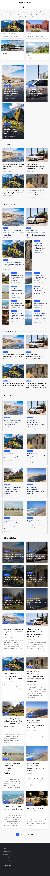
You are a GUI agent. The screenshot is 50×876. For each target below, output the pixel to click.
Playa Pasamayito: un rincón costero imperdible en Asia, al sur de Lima (36, 523)
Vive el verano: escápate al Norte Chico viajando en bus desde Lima (13, 166)
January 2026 (6, 851)
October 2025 (6, 857)
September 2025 (6, 861)
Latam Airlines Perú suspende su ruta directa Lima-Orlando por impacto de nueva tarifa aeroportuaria (40, 317)
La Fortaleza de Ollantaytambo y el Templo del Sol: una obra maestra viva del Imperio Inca (36, 193)
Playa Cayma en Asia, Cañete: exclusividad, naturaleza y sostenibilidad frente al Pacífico (17, 292)
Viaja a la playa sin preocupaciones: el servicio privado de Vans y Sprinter (35, 166)
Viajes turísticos (25, 2)
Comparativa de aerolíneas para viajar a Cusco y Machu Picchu (13, 265)
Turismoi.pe (39, 14)
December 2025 (6, 854)
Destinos (7, 86)
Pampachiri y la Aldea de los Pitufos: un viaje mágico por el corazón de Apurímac (13, 603)
